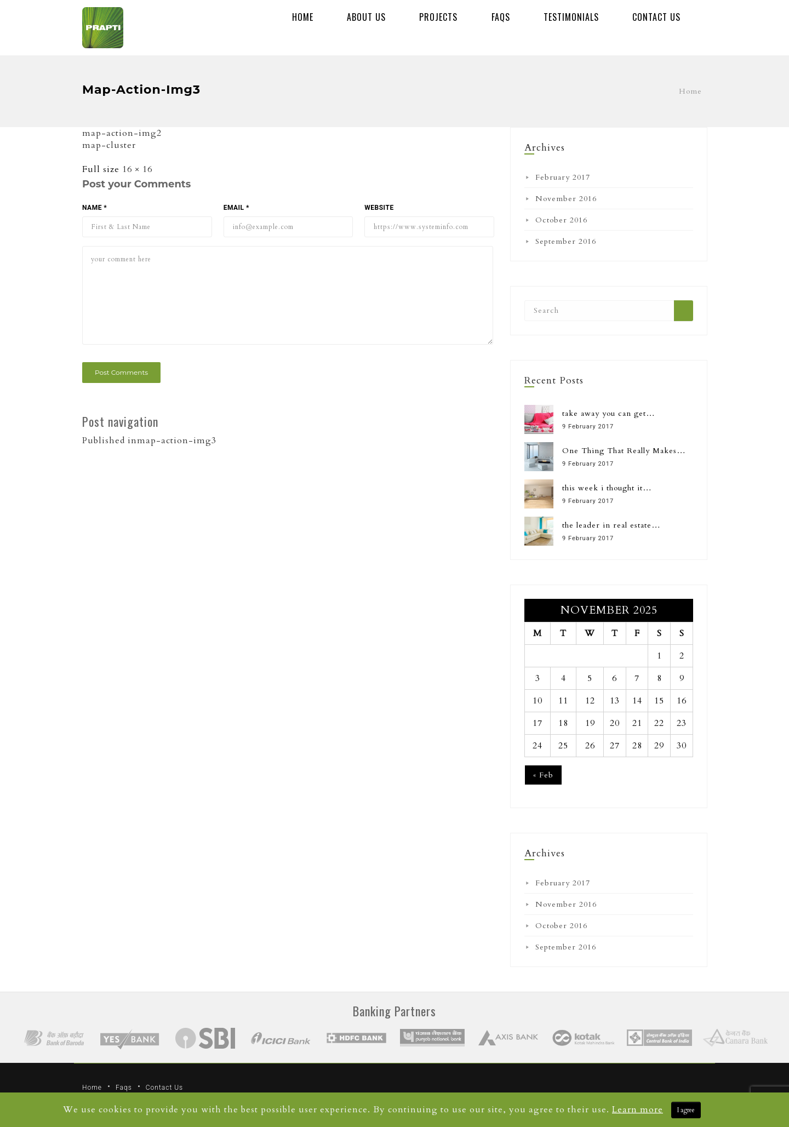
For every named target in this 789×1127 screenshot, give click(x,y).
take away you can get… (608, 413)
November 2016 (566, 198)
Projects (438, 17)
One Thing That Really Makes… (624, 450)
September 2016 (565, 241)
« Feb (543, 775)
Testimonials (571, 17)
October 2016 (561, 220)
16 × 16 (137, 169)
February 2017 (562, 177)
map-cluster (109, 145)
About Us (366, 17)
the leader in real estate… (611, 525)
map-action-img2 (122, 133)
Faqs (500, 17)
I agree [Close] (686, 1110)
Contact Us (656, 17)
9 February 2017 (588, 426)
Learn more (637, 1109)
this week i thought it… (607, 488)
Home (302, 17)
